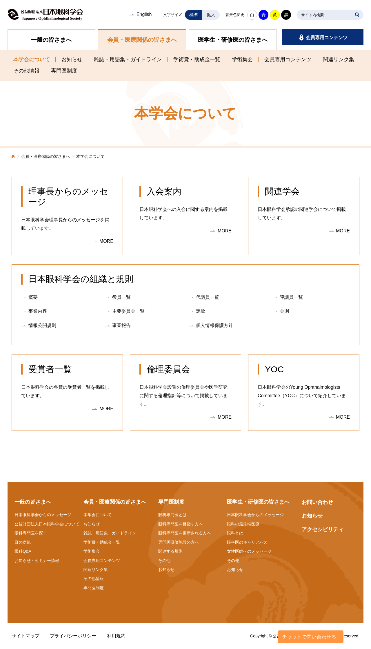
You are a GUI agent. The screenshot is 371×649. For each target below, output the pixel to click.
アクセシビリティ (322, 529)
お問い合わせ (317, 502)
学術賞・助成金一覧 (196, 59)
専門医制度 (64, 71)
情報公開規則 (42, 325)
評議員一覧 (291, 297)
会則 (284, 311)
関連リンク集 (338, 59)
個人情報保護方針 (214, 325)
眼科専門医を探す (30, 533)
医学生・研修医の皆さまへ (233, 40)
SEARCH (357, 15)
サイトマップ (25, 635)
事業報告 (121, 325)
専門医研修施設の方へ (178, 542)
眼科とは (235, 533)
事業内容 (37, 311)
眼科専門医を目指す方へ (180, 524)
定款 (200, 311)
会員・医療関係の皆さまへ (142, 40)
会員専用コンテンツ (327, 37)
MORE (106, 241)
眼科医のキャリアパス (247, 542)
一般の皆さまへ (51, 40)
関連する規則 (170, 551)
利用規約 (116, 635)
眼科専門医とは (172, 514)
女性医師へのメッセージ (249, 551)
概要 (33, 297)
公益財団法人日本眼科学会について (46, 524)
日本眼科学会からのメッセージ (42, 514)
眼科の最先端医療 (243, 524)
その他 (164, 560)
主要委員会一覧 (128, 311)
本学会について (31, 59)
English (144, 14)
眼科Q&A (22, 551)
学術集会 (242, 59)
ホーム (13, 156)
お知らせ (71, 59)
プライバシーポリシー (73, 635)
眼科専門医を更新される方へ (184, 533)
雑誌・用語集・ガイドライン (128, 59)
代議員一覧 (207, 297)
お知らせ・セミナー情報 (36, 560)
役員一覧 (121, 297)
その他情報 (26, 71)
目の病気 (22, 542)
